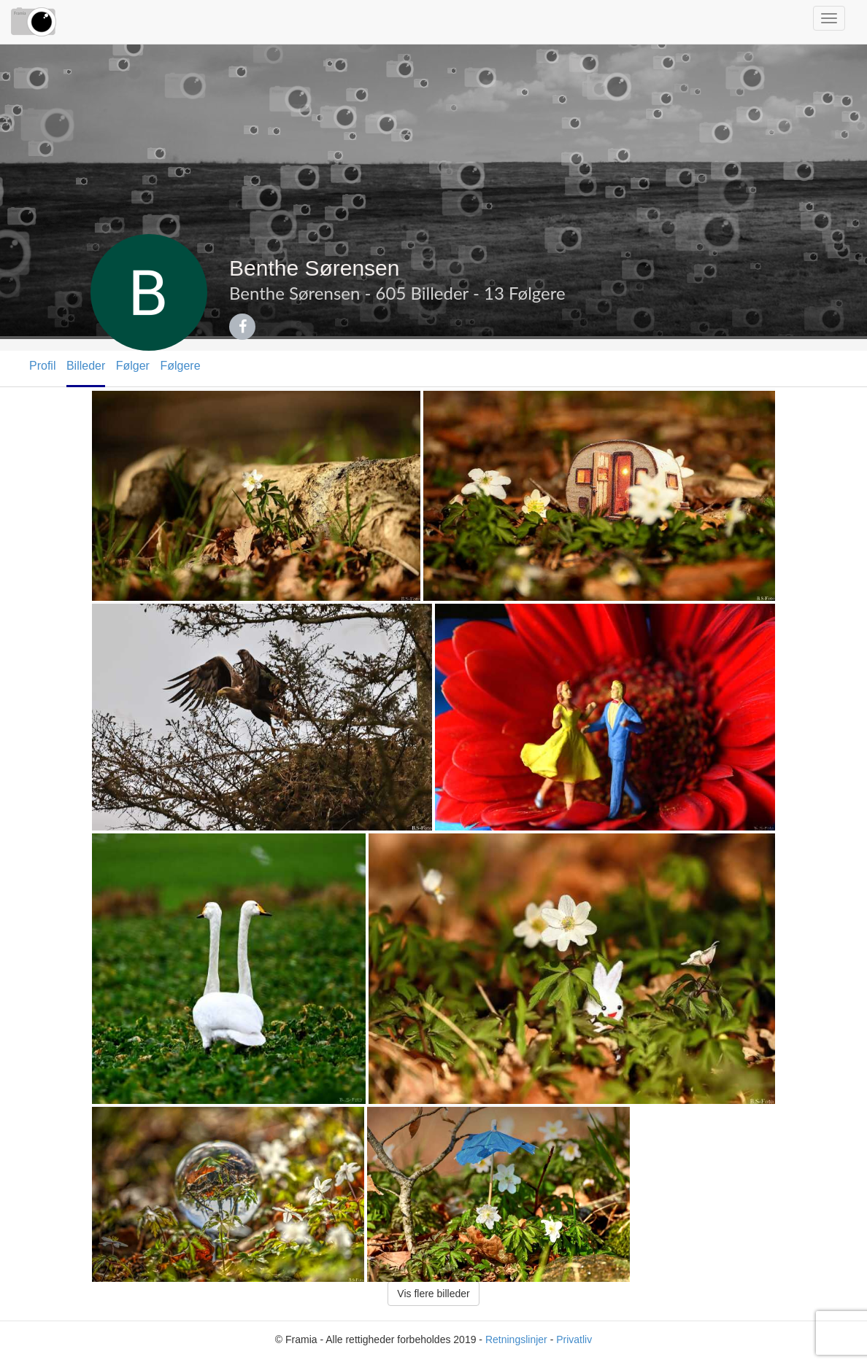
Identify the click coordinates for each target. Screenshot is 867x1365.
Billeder (85, 365)
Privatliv (574, 1339)
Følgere (180, 365)
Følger (133, 365)
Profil (42, 365)
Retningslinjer (516, 1339)
